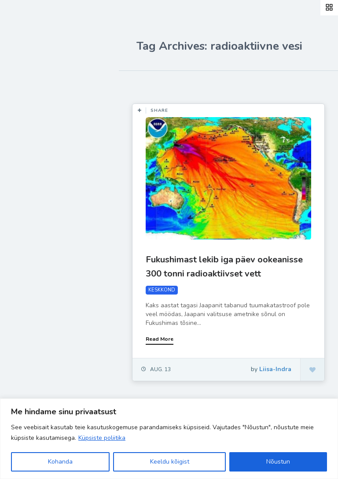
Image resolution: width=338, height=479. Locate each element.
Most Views (198, 84)
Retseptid (35, 132)
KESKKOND (161, 290)
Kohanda (60, 461)
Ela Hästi (34, 174)
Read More (159, 339)
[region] (169, 438)
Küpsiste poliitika (101, 438)
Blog (26, 112)
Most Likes (149, 84)
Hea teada (36, 215)
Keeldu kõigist (169, 461)
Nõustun (278, 461)
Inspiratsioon (41, 153)
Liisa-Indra (36, 194)
